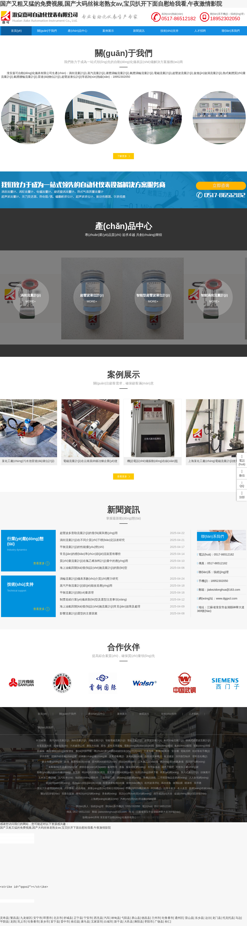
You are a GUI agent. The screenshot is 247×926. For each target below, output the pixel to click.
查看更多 (122, 476)
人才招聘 (200, 30)
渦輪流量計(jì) (95, 740)
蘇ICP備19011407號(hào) (151, 817)
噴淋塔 (188, 783)
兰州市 (156, 920)
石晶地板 (81, 788)
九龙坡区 (26, 920)
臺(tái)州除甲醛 (84, 751)
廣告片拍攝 (93, 745)
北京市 (57, 920)
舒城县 (67, 920)
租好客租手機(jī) (201, 751)
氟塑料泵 (112, 767)
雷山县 (189, 920)
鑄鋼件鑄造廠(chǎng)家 (64, 756)
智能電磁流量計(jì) (115, 740)
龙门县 (216, 920)
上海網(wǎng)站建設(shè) (104, 799)
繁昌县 (14, 920)
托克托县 (228, 920)
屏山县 (135, 920)
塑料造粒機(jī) (199, 756)
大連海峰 (149, 751)
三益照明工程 (107, 777)
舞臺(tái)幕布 (163, 751)
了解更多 (122, 156)
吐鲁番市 (167, 920)
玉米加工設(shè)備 (148, 761)
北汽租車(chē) (65, 777)
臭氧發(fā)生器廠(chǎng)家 (62, 767)
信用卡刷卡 (169, 788)
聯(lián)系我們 (230, 30)
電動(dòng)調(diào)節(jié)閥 (139, 745)
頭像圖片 (205, 772)
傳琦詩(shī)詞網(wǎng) (88, 793)
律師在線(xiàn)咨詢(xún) (92, 767)
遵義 (121, 767)
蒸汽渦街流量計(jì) (59, 740)
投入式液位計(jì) (189, 772)
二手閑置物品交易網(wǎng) (172, 777)
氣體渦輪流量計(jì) (174, 740)
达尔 (208, 920)
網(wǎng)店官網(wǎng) (129, 777)
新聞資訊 (139, 30)
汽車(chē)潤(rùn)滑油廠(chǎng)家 (138, 799)
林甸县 (115, 920)
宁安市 (88, 920)
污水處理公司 (77, 745)
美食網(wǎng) (109, 793)
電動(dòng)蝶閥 (164, 745)
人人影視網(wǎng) (199, 777)
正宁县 (78, 920)
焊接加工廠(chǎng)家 (187, 767)
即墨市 (47, 920)
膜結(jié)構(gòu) (127, 761)
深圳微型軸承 (183, 756)
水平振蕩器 (154, 767)
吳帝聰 (197, 783)
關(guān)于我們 (47, 30)
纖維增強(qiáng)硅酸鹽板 (59, 751)
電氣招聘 (185, 751)
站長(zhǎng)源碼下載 (146, 772)
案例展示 (108, 30)
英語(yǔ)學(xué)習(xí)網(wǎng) (135, 793)
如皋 (66, 761)
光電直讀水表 (44, 745)
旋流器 (76, 772)
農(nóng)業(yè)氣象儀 (172, 761)
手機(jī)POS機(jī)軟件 (137, 788)
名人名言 (182, 788)
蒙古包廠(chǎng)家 (52, 761)
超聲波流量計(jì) (153, 740)
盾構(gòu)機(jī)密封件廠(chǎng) (54, 772)
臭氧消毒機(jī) (116, 756)
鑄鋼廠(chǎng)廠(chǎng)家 (93, 756)
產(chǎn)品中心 (77, 30)
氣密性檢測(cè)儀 (80, 761)
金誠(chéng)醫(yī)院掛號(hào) (190, 793)
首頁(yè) (16, 30)
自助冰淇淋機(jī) (153, 756)
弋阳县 (125, 920)
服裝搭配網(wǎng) (136, 767)
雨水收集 (166, 783)
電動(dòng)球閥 (201, 745)
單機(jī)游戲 (149, 777)
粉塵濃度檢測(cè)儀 (113, 783)
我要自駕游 (68, 793)
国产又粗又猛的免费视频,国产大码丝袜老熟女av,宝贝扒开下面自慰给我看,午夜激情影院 (111, 4)
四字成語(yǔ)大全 (163, 793)
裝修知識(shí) (60, 745)
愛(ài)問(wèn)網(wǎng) (58, 783)
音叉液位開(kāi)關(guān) (120, 772)
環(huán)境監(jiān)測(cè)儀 (86, 783)
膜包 (103, 745)
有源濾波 (169, 756)
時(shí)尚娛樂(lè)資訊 (93, 772)
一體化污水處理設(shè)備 (48, 788)
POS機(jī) (156, 788)
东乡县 (199, 920)
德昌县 (145, 920)
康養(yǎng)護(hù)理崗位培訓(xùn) (106, 788)
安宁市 (37, 920)
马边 (238, 920)
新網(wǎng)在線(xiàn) (200, 788)
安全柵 (175, 751)
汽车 (107, 920)
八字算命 (69, 788)
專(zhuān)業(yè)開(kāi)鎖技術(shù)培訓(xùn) (118, 751)
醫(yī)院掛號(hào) (50, 793)
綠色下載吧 (168, 767)
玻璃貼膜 (178, 783)
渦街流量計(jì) (78, 740)
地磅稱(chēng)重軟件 (86, 777)
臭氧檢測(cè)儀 (134, 756)
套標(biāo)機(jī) (134, 783)
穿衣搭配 (44, 756)
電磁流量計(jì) (134, 740)
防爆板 (41, 751)
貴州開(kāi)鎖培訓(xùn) (104, 761)
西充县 (98, 920)
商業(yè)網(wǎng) (169, 772)
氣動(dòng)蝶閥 (183, 745)
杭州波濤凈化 (152, 783)
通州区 (179, 920)
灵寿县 (4, 920)
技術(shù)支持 (169, 30)
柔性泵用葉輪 (115, 745)
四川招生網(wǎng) (195, 761)
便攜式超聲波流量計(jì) (198, 740)
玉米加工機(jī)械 (47, 777)
